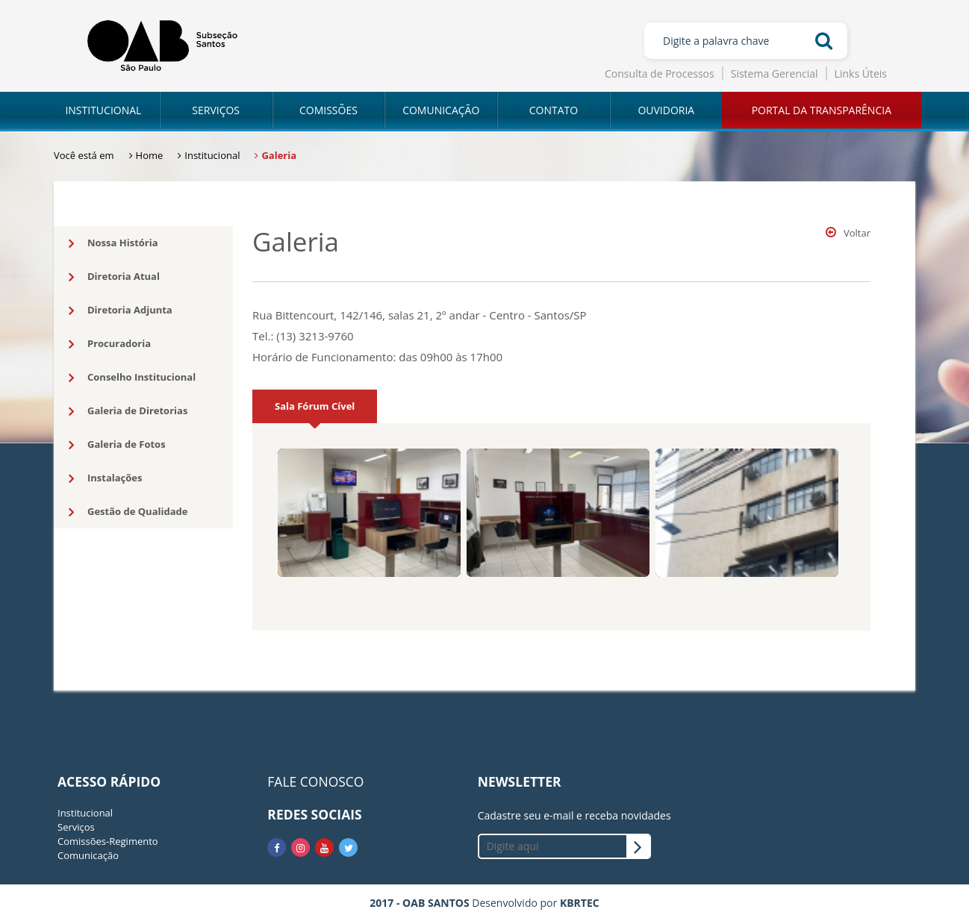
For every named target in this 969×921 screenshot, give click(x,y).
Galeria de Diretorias (128, 411)
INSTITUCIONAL (103, 110)
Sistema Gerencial (774, 73)
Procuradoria (110, 344)
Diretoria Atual (114, 276)
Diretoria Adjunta (120, 310)
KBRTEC (579, 903)
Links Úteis (861, 73)
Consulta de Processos (659, 73)
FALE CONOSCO (315, 781)
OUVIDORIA (666, 110)
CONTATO (553, 110)
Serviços (76, 827)
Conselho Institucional (132, 377)
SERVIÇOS (216, 110)
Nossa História (113, 243)
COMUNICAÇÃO (440, 110)
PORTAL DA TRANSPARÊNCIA (821, 110)
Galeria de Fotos (117, 444)
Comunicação (88, 855)
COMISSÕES (328, 110)
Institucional (85, 812)
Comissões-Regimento (107, 841)
